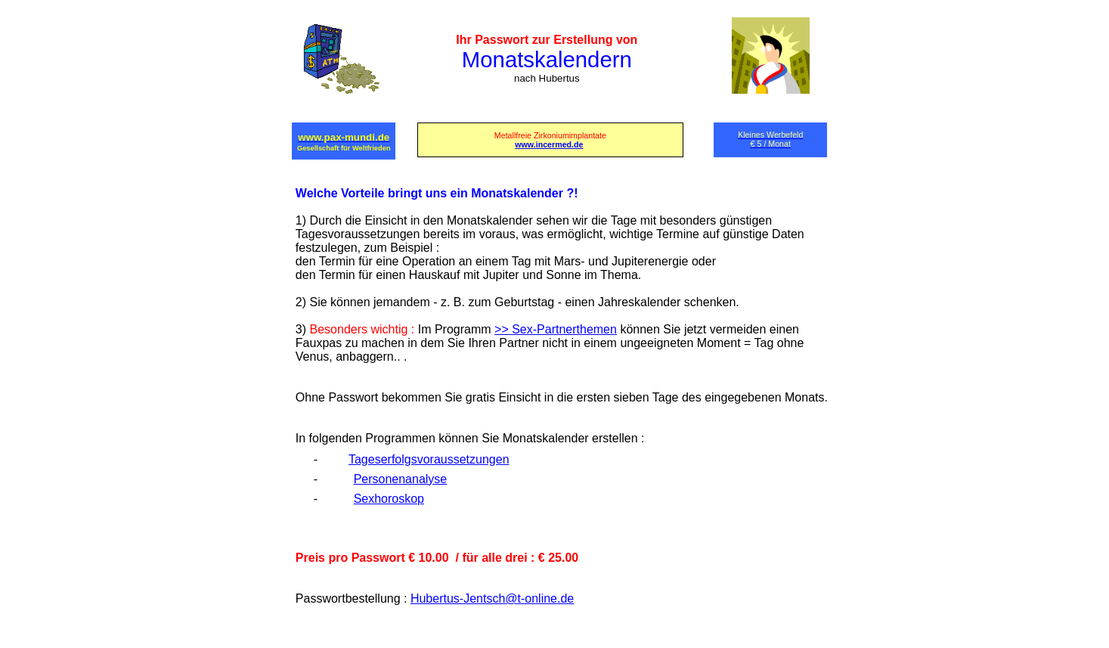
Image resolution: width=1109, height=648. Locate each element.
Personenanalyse (401, 479)
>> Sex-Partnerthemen (555, 329)
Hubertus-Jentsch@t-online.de (492, 598)
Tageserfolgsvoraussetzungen (429, 459)
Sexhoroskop (389, 498)
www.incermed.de (549, 144)
